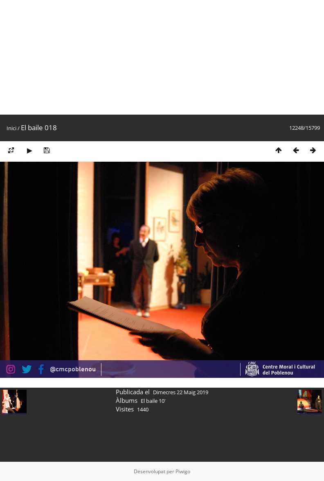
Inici (11, 128)
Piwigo (183, 471)
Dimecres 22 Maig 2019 (180, 392)
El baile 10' (153, 400)
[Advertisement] (157, 57)
